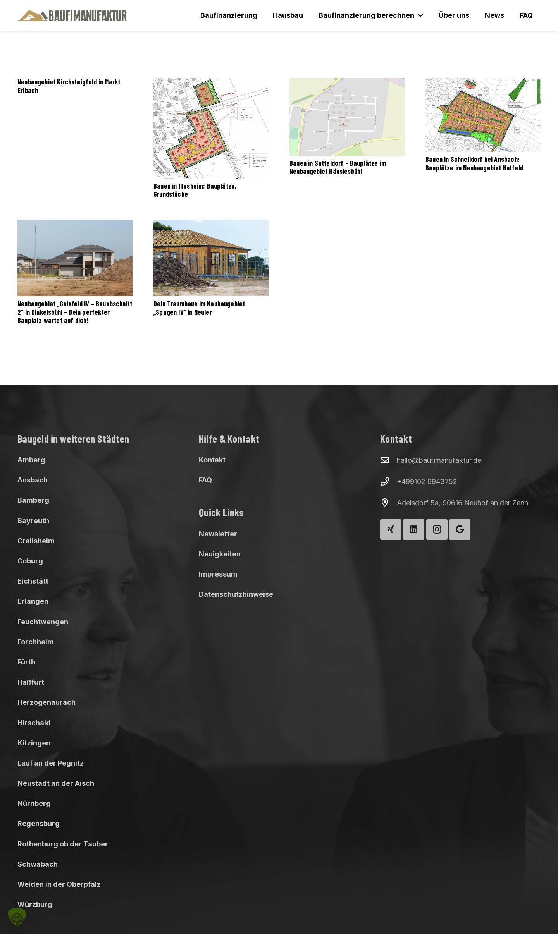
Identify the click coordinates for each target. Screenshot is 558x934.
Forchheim (35, 642)
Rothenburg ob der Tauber (62, 844)
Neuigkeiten (220, 554)
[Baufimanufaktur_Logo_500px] (72, 15)
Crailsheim (36, 541)
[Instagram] (437, 529)
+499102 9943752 (427, 481)
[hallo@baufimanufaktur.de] (388, 460)
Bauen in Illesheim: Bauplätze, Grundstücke (194, 189)
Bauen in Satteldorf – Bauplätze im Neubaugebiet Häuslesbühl (337, 166)
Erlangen (32, 601)
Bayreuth (33, 521)
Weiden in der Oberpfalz (59, 884)
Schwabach (37, 864)
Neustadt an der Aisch (55, 783)
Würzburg (34, 904)
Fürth (26, 662)
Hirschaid (34, 723)
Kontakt (212, 460)
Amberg (31, 460)
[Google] (459, 529)
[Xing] (390, 529)
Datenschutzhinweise (236, 594)
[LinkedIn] (413, 529)
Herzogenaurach (46, 702)
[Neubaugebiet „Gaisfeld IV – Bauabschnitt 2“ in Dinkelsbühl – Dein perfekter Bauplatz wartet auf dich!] (75, 258)
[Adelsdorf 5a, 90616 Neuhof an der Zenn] (388, 503)
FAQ (205, 480)
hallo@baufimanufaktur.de (439, 460)
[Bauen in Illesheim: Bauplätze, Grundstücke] (211, 128)
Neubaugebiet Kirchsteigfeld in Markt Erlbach (68, 85)
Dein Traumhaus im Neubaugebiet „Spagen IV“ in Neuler (199, 307)
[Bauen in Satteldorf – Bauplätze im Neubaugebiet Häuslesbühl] (347, 117)
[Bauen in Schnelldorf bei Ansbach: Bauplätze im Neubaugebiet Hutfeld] (483, 115)
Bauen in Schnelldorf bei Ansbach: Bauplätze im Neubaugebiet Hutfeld (474, 163)
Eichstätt (32, 581)
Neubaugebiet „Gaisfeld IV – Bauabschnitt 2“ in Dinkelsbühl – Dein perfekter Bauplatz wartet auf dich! (74, 311)
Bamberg (33, 500)
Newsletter (218, 534)
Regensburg (38, 823)
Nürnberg (34, 803)
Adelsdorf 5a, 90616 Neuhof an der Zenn (462, 503)
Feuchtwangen (42, 622)
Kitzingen (33, 743)
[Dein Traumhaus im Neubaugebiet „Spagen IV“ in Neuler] (211, 258)
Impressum (218, 574)
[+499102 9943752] (388, 481)
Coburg (30, 561)
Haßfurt (30, 682)
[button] (418, 15)
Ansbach (32, 480)
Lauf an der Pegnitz (50, 763)
